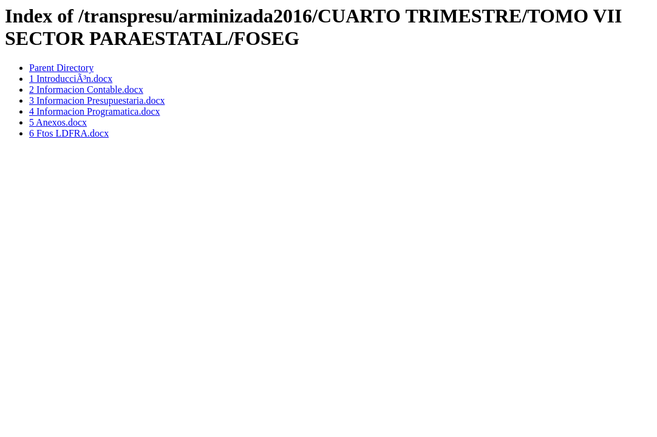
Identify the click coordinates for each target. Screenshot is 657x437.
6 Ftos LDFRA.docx (69, 133)
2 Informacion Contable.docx (86, 89)
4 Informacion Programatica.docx (94, 111)
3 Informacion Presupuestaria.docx (97, 100)
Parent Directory (61, 68)
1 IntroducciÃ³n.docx (70, 78)
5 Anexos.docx (58, 122)
